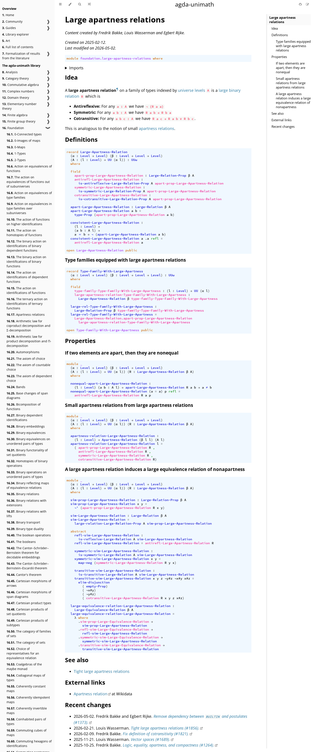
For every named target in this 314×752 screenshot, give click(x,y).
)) (123, 160)
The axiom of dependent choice (29, 378)
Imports (76, 67)
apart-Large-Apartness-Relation (99, 207)
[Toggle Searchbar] (79, 4)
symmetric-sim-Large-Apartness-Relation (111, 551)
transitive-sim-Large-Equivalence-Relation (120, 645)
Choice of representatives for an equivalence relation (23, 653)
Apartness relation (90, 693)
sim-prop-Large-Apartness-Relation (102, 500)
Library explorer (15, 34)
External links (281, 120)
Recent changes (283, 126)
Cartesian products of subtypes (27, 622)
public (131, 250)
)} (123, 372)
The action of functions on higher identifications (28, 221)
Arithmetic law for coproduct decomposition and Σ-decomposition (28, 325)
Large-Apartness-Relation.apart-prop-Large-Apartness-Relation (133, 318)
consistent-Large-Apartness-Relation (104, 223)
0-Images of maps (23, 140)
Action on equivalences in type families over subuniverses (29, 208)
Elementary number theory (19, 106)
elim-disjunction (94, 582)
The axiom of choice (26, 358)
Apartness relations (26, 314)
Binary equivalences (26, 433)
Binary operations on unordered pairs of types (27, 474)
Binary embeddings (26, 426)
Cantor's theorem (24, 575)
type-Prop (83, 215)
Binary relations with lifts (26, 513)
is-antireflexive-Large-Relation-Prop (113, 183)
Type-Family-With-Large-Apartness (111, 271)
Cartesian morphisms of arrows (29, 583)
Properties (279, 57)
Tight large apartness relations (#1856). (165, 728)
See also (277, 113)
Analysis (10, 72)
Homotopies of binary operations (27, 463)
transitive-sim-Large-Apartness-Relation (112, 571)
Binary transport (23, 522)
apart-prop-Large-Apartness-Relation (108, 175)
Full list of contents (17, 47)
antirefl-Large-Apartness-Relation (106, 179)
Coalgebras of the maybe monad (24, 666)
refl (155, 238)
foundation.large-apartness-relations (115, 58)
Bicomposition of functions (24, 406)
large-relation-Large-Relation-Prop (107, 523)
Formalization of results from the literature (21, 55)
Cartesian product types (29, 603)
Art (6, 41)
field (75, 172)
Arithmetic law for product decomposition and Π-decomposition (29, 341)
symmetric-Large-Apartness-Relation (107, 187)
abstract (78, 531)
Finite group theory (18, 121)
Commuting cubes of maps (26, 732)
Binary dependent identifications (25, 417)
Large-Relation (149, 207)
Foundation (13, 128)
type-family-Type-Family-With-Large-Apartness (117, 291)
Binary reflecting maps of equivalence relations (28, 485)
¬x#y (178, 578)
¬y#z (168, 578)
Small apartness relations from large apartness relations (290, 82)
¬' (76, 508)
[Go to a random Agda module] (89, 4)
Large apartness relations (282, 19)
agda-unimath (194, 4)
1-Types (16, 153)
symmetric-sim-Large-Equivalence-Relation (119, 637)
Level (85, 156)
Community (12, 21)
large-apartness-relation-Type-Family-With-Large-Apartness (130, 295)
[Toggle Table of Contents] (60, 4)
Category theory (15, 78)
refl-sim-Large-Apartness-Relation (106, 535)
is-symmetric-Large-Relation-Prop (109, 191)
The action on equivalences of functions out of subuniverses (28, 181)
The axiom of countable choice (28, 367)
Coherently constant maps (26, 688)
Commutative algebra (20, 85)
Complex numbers (18, 91)
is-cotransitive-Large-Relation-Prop (112, 199)
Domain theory (15, 97)
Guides (9, 28)
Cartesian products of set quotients (27, 611)
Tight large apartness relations (102, 671)
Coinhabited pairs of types (26, 721)
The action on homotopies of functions (24, 232)
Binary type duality (25, 529)
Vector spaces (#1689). (150, 739)
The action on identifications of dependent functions (27, 277)
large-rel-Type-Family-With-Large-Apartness (111, 307)
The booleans (21, 542)
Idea (274, 28)
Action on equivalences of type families (29, 195)
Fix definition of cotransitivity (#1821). (156, 733)
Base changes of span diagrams (27, 395)
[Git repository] (300, 4)
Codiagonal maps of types (26, 677)
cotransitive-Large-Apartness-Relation (110, 195)
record (72, 152)
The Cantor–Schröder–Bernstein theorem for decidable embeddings (28, 552)
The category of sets (26, 642)
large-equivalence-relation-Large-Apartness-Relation (120, 606)
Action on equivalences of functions (29, 168)
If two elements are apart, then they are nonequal (290, 67)
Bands (16, 387)
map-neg (85, 563)
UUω (134, 160)
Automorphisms (23, 352)
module (72, 58)
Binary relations (23, 494)
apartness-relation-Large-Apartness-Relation (112, 436)
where (158, 58)
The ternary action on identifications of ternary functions (27, 303)
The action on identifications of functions (26, 290)
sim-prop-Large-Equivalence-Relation (114, 622)
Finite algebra (14, 115)
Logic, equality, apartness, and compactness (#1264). (168, 745)
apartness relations (156, 128)
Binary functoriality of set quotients (27, 452)
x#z (187, 578)
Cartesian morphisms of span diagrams (29, 594)
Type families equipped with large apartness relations (293, 45)
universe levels (191, 90)
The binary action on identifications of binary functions (26, 261)
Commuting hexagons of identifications (29, 743)
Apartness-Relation (119, 440)
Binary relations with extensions (26, 502)
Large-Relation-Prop (167, 175)
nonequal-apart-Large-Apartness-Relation (108, 383)
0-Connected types (24, 134)
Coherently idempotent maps (28, 699)
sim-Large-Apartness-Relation (97, 516)
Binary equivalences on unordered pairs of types (28, 441)
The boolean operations (29, 535)
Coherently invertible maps (27, 710)
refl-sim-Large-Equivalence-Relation (114, 629)
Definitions (279, 35)
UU (110, 160)
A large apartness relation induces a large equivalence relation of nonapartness (293, 100)
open (70, 250)
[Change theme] (70, 4)
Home (8, 15)
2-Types (16, 160)
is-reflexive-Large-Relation (104, 539)
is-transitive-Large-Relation (105, 574)
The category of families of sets (29, 633)
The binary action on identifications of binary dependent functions (26, 245)
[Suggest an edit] (307, 4)
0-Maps (16, 147)
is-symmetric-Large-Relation (104, 555)
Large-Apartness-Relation (103, 152)
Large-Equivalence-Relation (99, 610)
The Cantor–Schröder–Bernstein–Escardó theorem (28, 565)
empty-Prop (96, 586)
